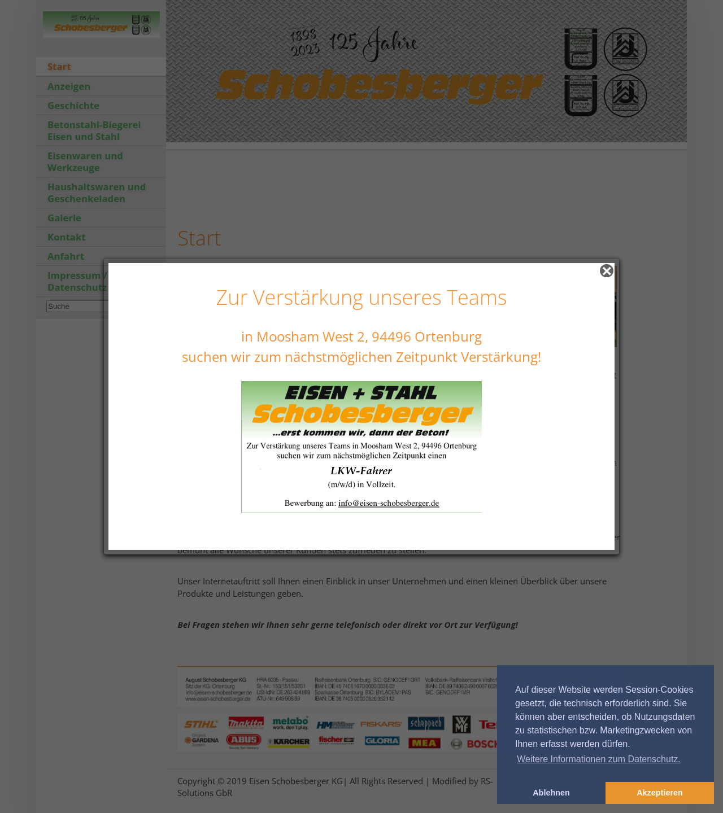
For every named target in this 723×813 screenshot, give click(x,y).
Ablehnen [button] (551, 792)
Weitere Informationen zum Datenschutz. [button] (599, 759)
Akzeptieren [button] (660, 792)
